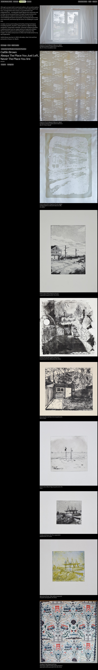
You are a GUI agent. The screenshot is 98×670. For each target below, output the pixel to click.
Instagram (10, 64)
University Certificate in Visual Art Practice (13, 49)
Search (95, 1)
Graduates (23, 1)
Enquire (3, 64)
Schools (15, 1)
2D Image (3, 45)
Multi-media (15, 45)
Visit (90, 1)
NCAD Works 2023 (6, 1)
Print (9, 45)
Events (29, 1)
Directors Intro (82, 1)
